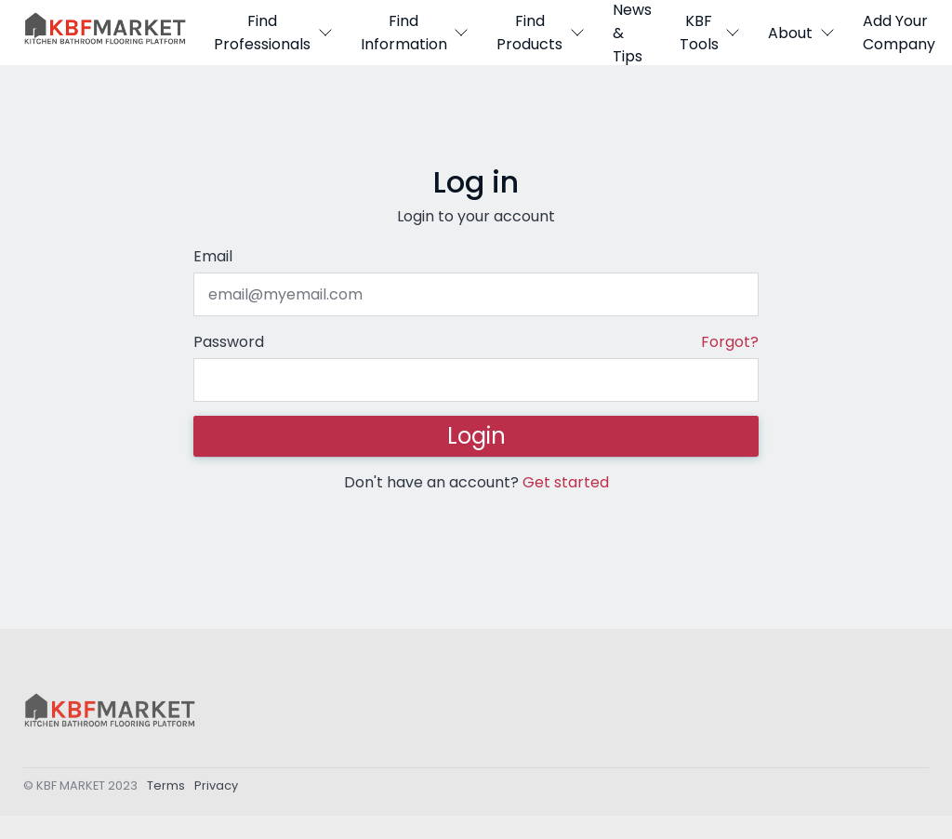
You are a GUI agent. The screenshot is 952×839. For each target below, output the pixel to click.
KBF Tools (710, 32)
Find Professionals (273, 32)
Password (228, 342)
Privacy (216, 788)
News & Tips (632, 32)
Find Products (540, 32)
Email (212, 256)
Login (476, 435)
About (801, 33)
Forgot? (730, 342)
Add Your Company (899, 32)
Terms (166, 788)
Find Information (415, 32)
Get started (565, 482)
